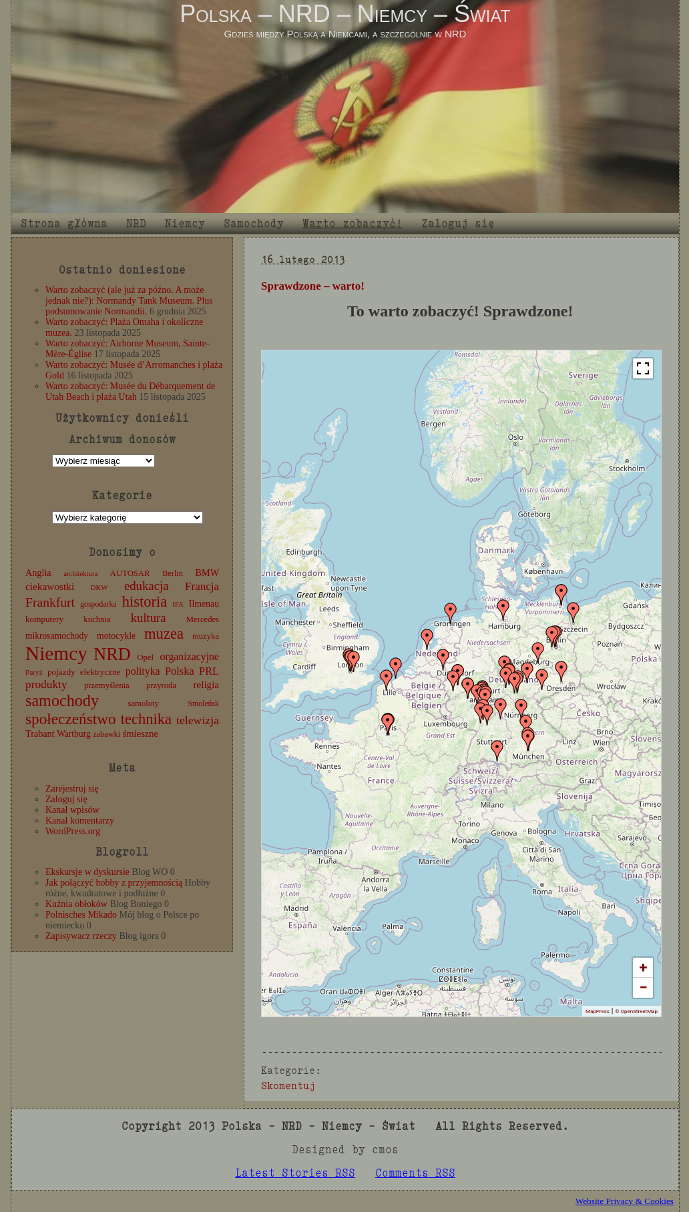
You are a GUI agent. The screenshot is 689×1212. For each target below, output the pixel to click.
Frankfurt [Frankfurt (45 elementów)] (50, 602)
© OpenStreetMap (636, 1011)
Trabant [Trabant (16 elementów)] (40, 733)
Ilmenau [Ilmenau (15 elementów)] (204, 604)
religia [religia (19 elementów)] (207, 684)
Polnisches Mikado (81, 915)
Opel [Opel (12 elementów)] (145, 657)
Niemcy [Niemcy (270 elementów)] (56, 653)
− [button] (643, 987)
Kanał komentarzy (79, 821)
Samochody (254, 223)
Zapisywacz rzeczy (81, 936)
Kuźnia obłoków (76, 904)
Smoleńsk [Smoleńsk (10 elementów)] (203, 703)
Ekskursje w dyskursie (87, 872)
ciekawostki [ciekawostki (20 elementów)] (49, 586)
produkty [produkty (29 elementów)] (46, 684)
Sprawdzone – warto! (313, 286)
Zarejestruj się (72, 789)
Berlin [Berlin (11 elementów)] (172, 573)
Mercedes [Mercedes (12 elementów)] (202, 619)
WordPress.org (72, 831)
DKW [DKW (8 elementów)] (99, 587)
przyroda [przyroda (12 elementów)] (161, 685)
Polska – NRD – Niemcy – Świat (345, 13)
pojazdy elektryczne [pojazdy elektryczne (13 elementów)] (83, 672)
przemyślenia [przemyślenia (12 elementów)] (107, 685)
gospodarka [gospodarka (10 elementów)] (98, 604)
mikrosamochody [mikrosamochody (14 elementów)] (56, 636)
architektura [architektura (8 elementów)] (80, 573)
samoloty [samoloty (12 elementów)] (143, 703)
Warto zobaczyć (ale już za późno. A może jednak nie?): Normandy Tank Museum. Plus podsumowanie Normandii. (129, 300)
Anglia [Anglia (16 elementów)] (38, 572)
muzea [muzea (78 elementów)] (164, 633)
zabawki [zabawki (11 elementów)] (106, 734)
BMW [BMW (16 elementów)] (207, 572)
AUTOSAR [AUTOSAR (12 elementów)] (130, 573)
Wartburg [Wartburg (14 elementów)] (74, 734)
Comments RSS (415, 1173)
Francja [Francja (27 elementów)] (202, 586)
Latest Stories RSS (295, 1173)
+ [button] (644, 967)
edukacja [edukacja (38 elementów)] (146, 586)
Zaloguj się (458, 223)
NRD (136, 223)
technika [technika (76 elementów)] (146, 719)
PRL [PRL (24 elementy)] (209, 671)
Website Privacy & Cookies (625, 1201)
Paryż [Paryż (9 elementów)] (34, 672)
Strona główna (64, 223)
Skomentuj (288, 1085)
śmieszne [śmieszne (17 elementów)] (140, 733)
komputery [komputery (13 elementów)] (44, 619)
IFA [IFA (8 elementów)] (177, 604)
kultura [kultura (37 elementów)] (148, 618)
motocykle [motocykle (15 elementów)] (116, 636)
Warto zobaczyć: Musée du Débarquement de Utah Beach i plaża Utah (130, 391)
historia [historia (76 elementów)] (145, 601)
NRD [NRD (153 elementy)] (112, 654)
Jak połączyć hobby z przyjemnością (113, 883)
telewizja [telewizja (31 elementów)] (197, 720)
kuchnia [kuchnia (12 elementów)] (96, 619)
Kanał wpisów (72, 810)
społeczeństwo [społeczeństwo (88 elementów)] (70, 718)
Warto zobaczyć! (352, 223)
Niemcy (185, 223)
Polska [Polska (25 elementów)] (179, 671)
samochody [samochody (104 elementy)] (62, 700)
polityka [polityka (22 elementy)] (143, 671)
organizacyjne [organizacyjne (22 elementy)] (189, 656)
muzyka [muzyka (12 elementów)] (205, 636)
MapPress (598, 1011)
